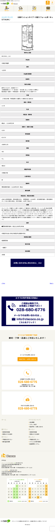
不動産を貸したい (34, 439)
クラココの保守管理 (35, 442)
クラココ (4, 460)
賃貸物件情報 (6, 432)
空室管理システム (34, 444)
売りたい (5, 437)
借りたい (5, 429)
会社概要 (31, 422)
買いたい (32, 429)
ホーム (4, 420)
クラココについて (35, 420)
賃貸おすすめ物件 (7, 434)
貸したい (32, 437)
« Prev (3, 283)
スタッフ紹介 (33, 424)
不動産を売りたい (7, 439)
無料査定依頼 (6, 442)
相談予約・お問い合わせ (27, 359)
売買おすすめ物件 (34, 434)
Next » (51, 283)
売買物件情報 (33, 432)
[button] (2, 37)
